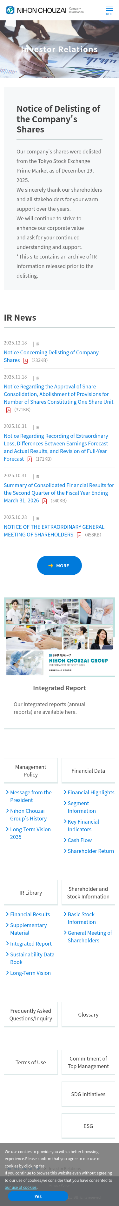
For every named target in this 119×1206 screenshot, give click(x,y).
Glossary (88, 1014)
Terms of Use (31, 1062)
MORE (62, 565)
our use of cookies (20, 1187)
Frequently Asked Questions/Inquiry (30, 1014)
